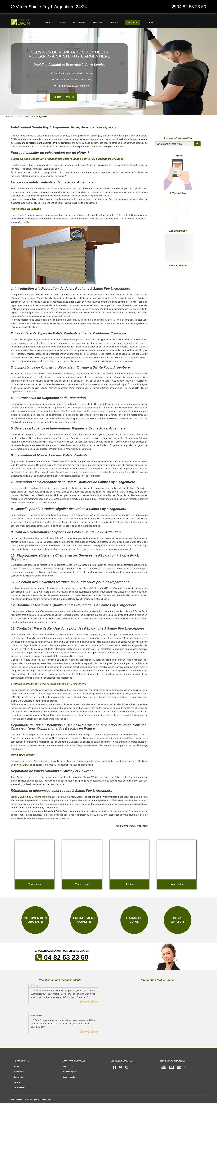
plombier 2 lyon (44, 1099)
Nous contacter (69, 1077)
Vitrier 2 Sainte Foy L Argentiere (28, 797)
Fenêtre (17, 1082)
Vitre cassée (19, 1072)
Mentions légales (70, 1072)
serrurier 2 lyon (30, 1099)
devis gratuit (20, 765)
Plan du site (68, 1066)
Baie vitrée (18, 1077)
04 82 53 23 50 (191, 6)
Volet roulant (19, 1088)
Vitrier (16, 1066)
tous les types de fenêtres (122, 165)
